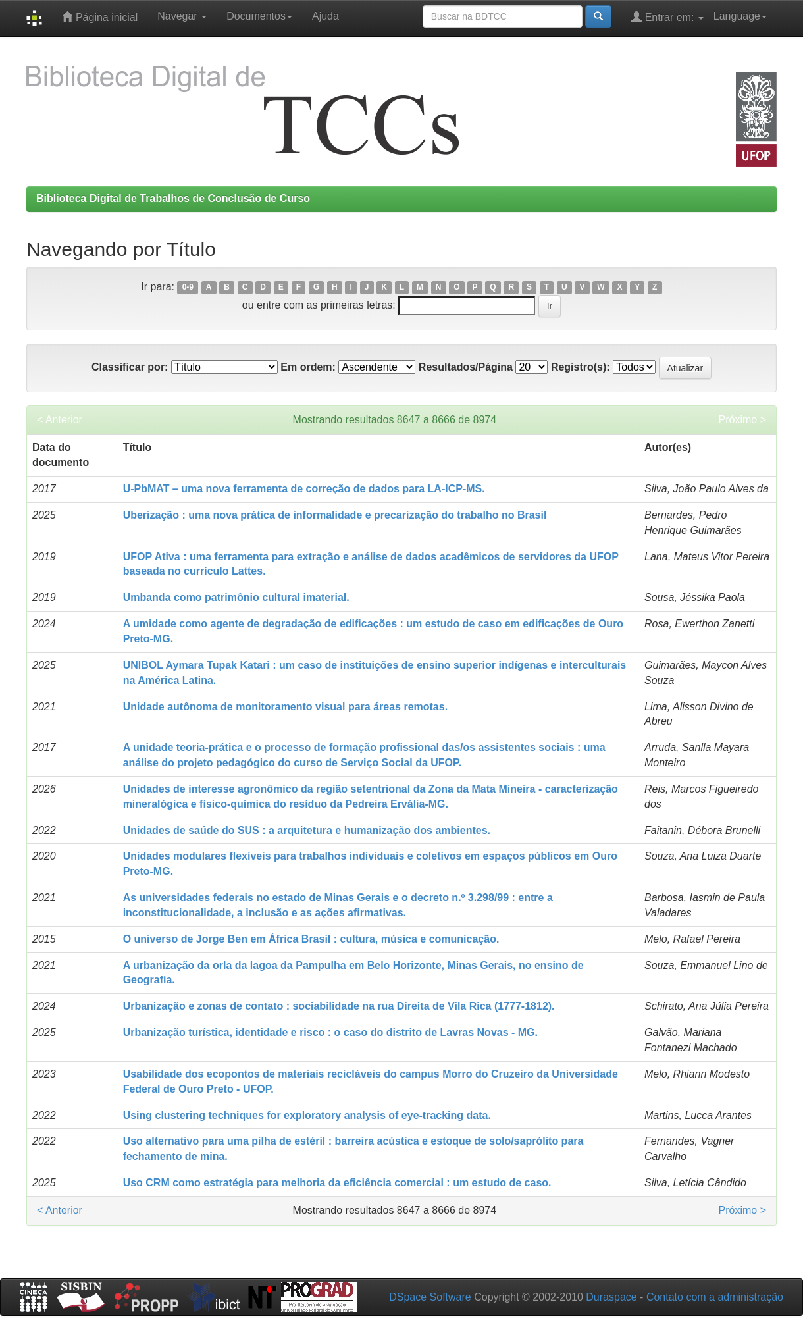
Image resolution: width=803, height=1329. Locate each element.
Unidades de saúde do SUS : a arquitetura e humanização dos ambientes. (306, 830)
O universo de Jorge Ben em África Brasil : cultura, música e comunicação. (311, 939)
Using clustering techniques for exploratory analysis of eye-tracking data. (307, 1115)
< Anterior (59, 419)
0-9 (188, 287)
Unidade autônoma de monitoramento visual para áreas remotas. (285, 706)
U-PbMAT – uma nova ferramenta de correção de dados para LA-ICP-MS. (304, 488)
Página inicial (100, 17)
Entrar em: (667, 17)
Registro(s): (580, 367)
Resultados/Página (466, 367)
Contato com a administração (714, 1297)
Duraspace (611, 1297)
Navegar (182, 16)
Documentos (259, 16)
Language (740, 16)
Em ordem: (308, 367)
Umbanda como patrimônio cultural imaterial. (236, 597)
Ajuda (325, 16)
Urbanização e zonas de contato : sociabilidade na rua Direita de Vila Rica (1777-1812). (339, 1006)
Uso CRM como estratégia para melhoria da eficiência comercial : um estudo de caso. (337, 1182)
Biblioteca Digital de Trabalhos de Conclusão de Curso (173, 198)
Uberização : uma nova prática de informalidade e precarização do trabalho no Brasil (335, 515)
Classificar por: (129, 367)
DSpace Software (430, 1297)
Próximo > (742, 419)
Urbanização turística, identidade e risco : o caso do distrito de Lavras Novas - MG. (330, 1032)
